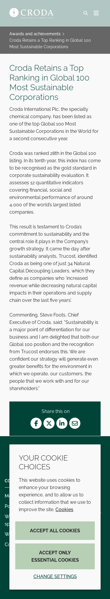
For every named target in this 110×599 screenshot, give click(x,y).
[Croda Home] (32, 13)
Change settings (55, 576)
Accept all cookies (55, 530)
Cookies (64, 509)
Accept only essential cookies (55, 556)
